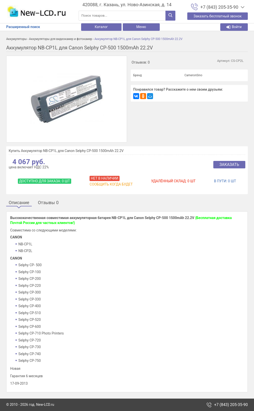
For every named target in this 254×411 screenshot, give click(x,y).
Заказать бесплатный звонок (217, 16)
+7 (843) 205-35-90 (231, 405)
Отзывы (48, 202)
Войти (234, 27)
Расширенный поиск (23, 27)
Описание (19, 202)
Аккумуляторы (16, 39)
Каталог (101, 27)
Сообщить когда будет (111, 184)
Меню (141, 27)
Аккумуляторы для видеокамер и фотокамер (60, 39)
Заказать (229, 164)
